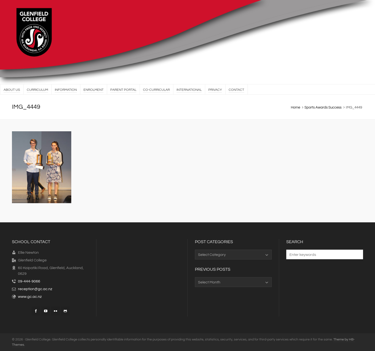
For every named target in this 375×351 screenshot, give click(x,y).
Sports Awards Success (323, 107)
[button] (357, 254)
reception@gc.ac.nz (35, 289)
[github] (65, 311)
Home (295, 107)
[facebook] (36, 311)
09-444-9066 (29, 281)
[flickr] (55, 311)
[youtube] (45, 311)
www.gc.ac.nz (30, 297)
